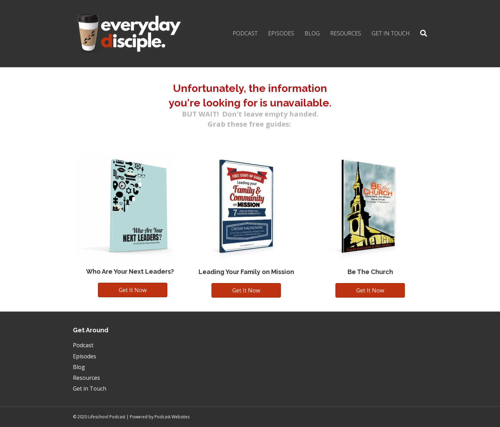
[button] (132, 290)
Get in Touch (391, 33)
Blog (312, 33)
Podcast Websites (172, 417)
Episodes (281, 33)
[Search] (421, 33)
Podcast (245, 33)
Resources (345, 33)
